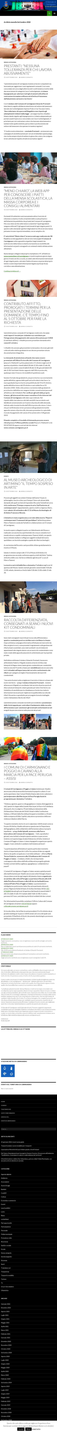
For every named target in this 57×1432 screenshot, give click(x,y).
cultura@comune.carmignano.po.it (16, 906)
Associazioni (5, 1182)
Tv (2, 1283)
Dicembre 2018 (6, 1409)
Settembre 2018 (6, 1420)
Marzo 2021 (5, 1330)
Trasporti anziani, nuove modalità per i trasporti (16, 1146)
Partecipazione (6, 1227)
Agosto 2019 (5, 1386)
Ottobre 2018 (5, 1416)
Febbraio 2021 (5, 1334)
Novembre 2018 (6, 1412)
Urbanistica (4, 1290)
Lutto (3, 1212)
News (3, 1215)
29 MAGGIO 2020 (7, 939)
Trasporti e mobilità (7, 1275)
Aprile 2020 (5, 1371)
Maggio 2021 (5, 1323)
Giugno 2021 (5, 1319)
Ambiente (4, 1178)
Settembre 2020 (6, 1353)
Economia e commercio (8, 1200)
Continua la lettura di (12, 271)
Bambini (3, 1189)
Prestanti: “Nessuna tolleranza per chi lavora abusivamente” (28, 69)
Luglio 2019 (5, 1390)
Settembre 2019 (6, 1382)
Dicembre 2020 (6, 1341)
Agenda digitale (6, 1174)
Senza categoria (10, 62)
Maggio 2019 (5, 1397)
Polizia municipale (6, 1234)
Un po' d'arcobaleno (7, 1286)
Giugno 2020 (5, 1364)
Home (3, 1101)
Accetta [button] (21, 1429)
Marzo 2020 (5, 1375)
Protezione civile (6, 1238)
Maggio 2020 (5, 1367)
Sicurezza (4, 1260)
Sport (3, 1264)
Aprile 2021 (5, 1326)
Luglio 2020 (5, 1360)
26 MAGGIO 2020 (7, 956)
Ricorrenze (4, 1242)
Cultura (3, 1197)
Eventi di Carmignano (8, 1121)
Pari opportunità (6, 1223)
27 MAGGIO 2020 (7, 952)
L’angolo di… (5, 1117)
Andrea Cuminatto (26, 77)
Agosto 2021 (5, 1311)
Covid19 (3, 1105)
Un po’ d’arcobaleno (8, 1113)
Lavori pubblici (5, 1208)
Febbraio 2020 (5, 1379)
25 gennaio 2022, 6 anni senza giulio (12, 1142)
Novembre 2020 (6, 1345)
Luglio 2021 (5, 1315)
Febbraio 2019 (5, 1401)
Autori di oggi (5, 1185)
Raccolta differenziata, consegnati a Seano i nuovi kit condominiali (28, 623)
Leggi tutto (36, 1429)
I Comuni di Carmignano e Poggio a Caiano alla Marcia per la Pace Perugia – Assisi (28, 772)
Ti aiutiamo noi (6, 1109)
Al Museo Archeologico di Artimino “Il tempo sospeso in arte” (28, 483)
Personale (4, 1230)
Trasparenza (5, 1272)
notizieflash (5, 1219)
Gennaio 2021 (5, 1338)
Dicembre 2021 (6, 1308)
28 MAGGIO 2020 (7, 944)
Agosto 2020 (5, 1356)
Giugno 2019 (5, 1394)
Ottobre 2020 (5, 1349)
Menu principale (54, 13)
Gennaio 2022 (5, 1304)
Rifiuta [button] (28, 1429)
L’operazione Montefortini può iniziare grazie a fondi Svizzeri (20, 1149)
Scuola (3, 1249)
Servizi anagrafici (6, 1257)
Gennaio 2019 (5, 1405)
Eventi (6, 476)
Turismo (3, 1279)
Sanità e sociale (6, 1245)
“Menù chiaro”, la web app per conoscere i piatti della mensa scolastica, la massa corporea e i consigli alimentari (28, 198)
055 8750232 (27, 904)
